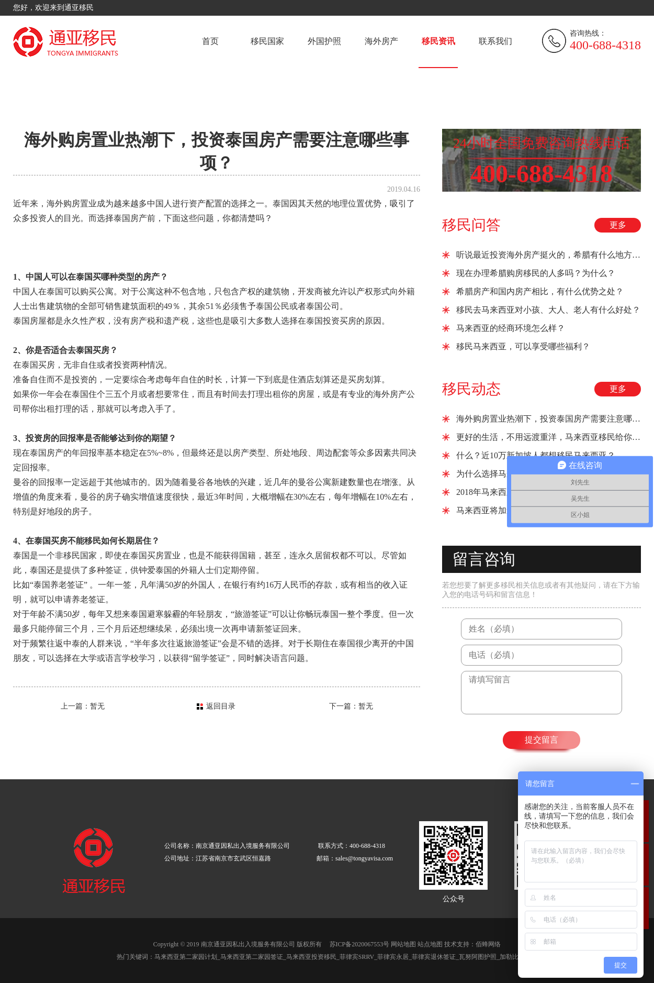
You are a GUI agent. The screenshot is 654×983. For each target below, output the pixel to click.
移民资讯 (438, 41)
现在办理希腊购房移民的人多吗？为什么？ (535, 273)
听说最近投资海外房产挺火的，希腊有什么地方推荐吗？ (548, 254)
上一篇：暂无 (83, 706)
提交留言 (541, 739)
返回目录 (220, 706)
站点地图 (430, 944)
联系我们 (495, 41)
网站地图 (403, 944)
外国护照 (324, 41)
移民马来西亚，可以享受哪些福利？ (523, 346)
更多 (618, 224)
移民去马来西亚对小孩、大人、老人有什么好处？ (548, 309)
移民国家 (267, 41)
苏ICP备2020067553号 (360, 944)
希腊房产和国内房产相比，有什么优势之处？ (540, 291)
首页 (210, 41)
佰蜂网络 (488, 944)
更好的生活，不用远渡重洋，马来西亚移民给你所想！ (548, 437)
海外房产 (381, 41)
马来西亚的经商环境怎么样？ (510, 328)
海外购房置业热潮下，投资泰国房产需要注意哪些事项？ (548, 418)
